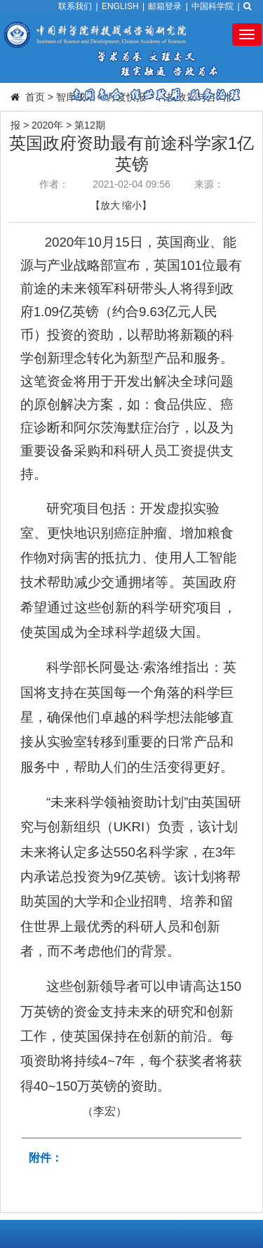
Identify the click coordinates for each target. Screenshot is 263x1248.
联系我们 (75, 6)
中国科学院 (212, 6)
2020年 (47, 125)
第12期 (89, 125)
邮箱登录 (165, 6)
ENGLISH (120, 6)
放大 (110, 205)
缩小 (132, 205)
